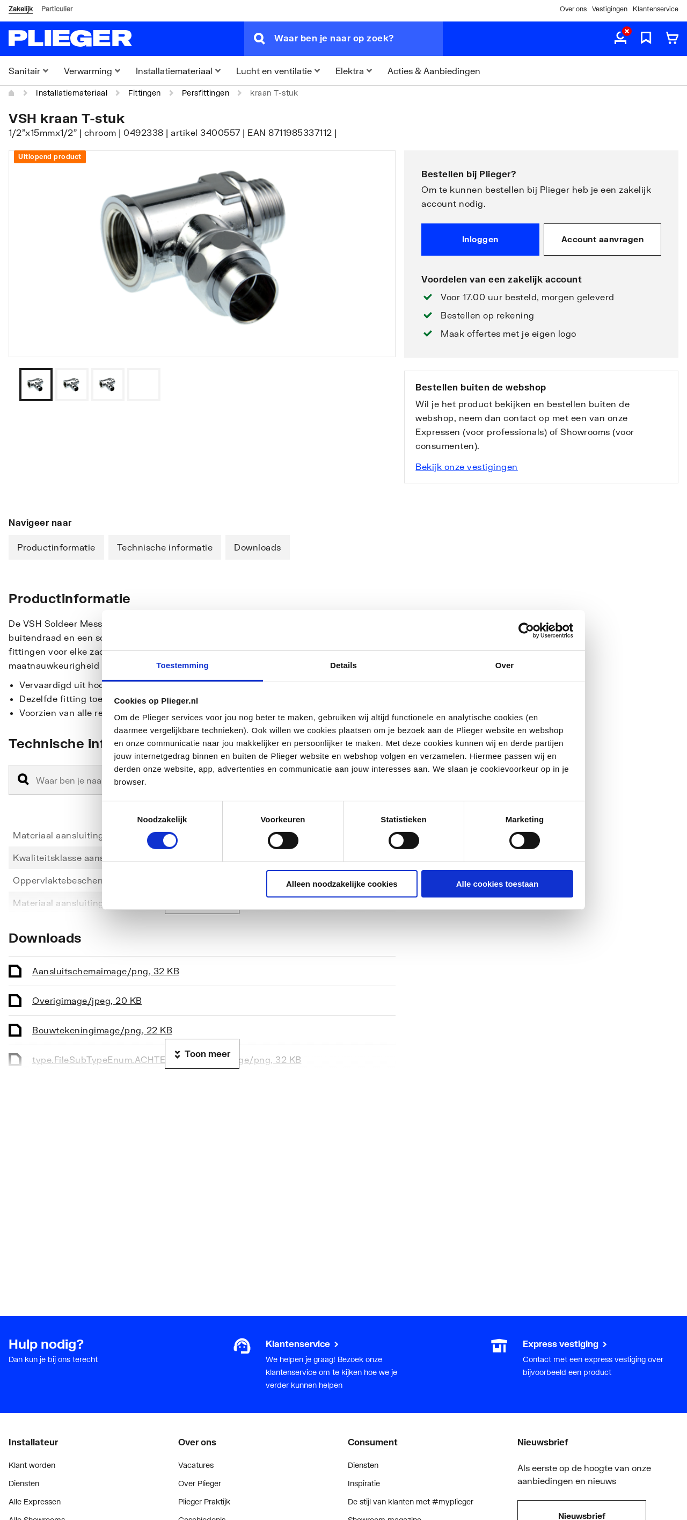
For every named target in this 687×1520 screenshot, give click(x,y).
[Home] (12, 93)
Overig (87, 1000)
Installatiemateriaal (71, 92)
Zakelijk (21, 9)
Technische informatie (165, 547)
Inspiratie (364, 1483)
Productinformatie (56, 547)
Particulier (56, 9)
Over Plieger (199, 1483)
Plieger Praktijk (204, 1501)
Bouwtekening (102, 1030)
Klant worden (32, 1465)
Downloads (257, 547)
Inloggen (480, 239)
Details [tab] (343, 665)
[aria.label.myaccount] (620, 38)
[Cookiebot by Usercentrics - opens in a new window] (526, 630)
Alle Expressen (35, 1501)
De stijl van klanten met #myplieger (410, 1501)
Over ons (573, 9)
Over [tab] (504, 665)
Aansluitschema (105, 971)
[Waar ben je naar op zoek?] (358, 38)
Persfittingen (206, 92)
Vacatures (196, 1465)
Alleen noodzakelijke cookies (342, 883)
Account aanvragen (602, 239)
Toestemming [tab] (182, 665)
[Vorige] (374, 384)
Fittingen (144, 92)
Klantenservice (655, 9)
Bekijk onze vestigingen (466, 466)
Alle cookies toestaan (497, 883)
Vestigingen (609, 9)
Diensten (24, 1483)
